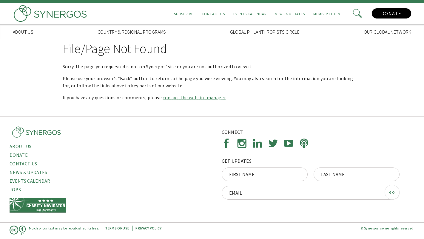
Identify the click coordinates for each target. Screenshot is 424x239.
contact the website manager (194, 97)
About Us (23, 32)
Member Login (326, 14)
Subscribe (183, 14)
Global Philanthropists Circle (265, 32)
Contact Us (213, 14)
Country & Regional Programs (132, 32)
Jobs (15, 190)
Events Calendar (249, 14)
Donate (391, 13)
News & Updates (290, 14)
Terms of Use (117, 228)
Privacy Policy (148, 228)
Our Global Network (387, 32)
